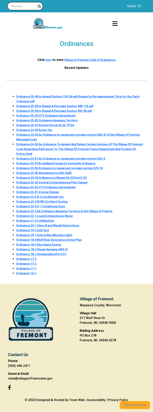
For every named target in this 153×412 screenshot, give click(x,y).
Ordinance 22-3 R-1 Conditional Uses (40, 206)
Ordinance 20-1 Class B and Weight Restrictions (47, 225)
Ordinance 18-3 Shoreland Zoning (38, 244)
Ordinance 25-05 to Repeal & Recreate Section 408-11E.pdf (54, 106)
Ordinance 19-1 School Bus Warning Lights (44, 235)
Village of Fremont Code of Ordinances (90, 60)
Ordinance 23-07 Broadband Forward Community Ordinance (55, 163)
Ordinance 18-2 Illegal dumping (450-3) (42, 249)
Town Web (76, 400)
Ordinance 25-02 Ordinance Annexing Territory (47, 120)
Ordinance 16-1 (26, 273)
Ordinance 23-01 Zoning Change (37, 192)
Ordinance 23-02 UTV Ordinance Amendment (46, 187)
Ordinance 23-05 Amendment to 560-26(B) (44, 173)
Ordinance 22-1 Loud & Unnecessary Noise (44, 216)
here (49, 60)
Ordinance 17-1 (26, 268)
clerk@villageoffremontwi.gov (30, 378)
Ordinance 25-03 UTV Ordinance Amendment (46, 115)
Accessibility (96, 400)
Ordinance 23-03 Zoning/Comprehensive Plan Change (51, 182)
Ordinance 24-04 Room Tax (34, 130)
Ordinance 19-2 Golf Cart (32, 230)
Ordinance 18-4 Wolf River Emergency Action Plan (49, 239)
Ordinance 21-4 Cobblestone (35, 220)
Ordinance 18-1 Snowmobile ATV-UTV (41, 254)
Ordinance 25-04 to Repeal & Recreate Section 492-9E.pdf (54, 110)
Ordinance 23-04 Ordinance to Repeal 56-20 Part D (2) (51, 177)
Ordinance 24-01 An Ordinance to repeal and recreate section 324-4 (60, 158)
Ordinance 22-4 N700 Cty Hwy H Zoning (42, 201)
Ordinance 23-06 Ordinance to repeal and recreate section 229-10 (59, 168)
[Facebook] (9, 388)
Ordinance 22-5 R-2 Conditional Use (40, 196)
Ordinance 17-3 (26, 259)
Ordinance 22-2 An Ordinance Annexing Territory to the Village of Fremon (64, 211)
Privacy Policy (118, 400)
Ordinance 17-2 (26, 263)
